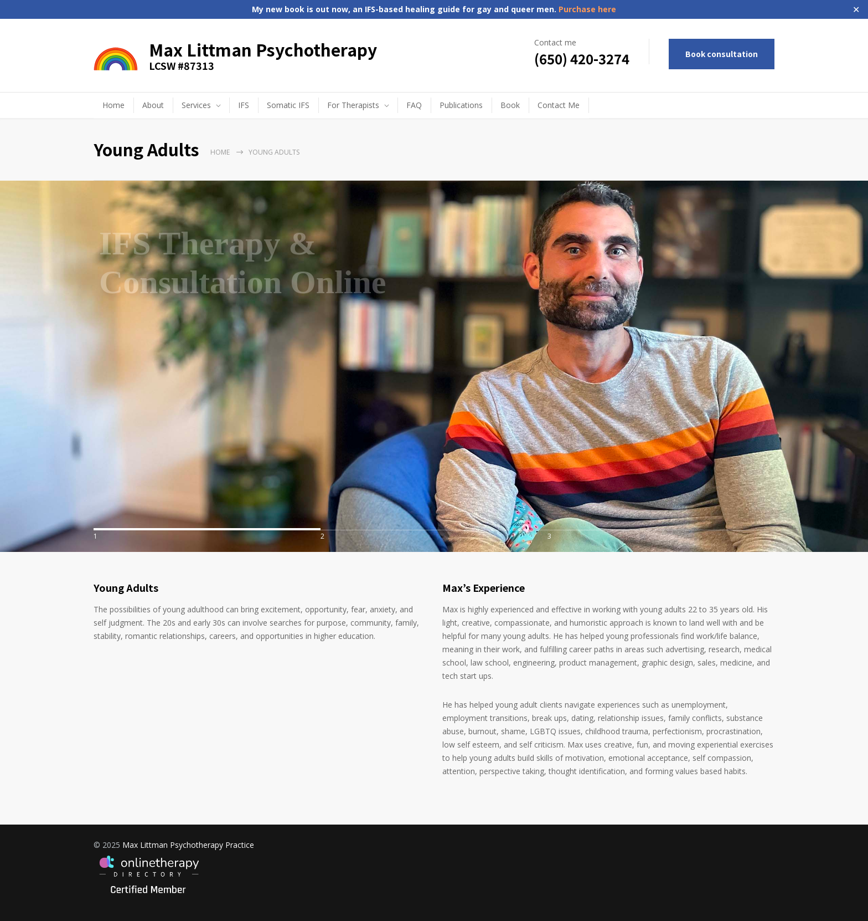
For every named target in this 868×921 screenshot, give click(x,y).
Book (510, 105)
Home (113, 105)
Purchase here (586, 9)
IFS (243, 105)
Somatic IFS (288, 105)
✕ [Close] (856, 9)
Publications (461, 105)
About (153, 105)
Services (196, 105)
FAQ (414, 105)
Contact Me (559, 105)
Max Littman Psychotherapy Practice (188, 845)
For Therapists (353, 105)
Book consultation (721, 53)
